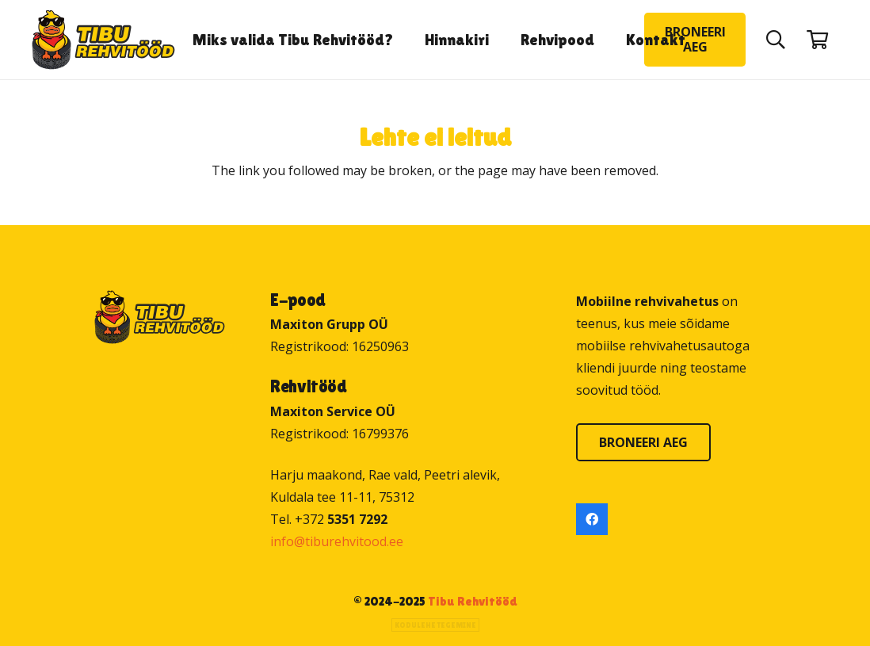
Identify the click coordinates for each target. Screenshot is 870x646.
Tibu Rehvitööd (472, 601)
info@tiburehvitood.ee (336, 541)
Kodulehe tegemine (435, 625)
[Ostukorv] (817, 40)
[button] (775, 39)
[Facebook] (592, 519)
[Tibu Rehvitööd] (103, 40)
